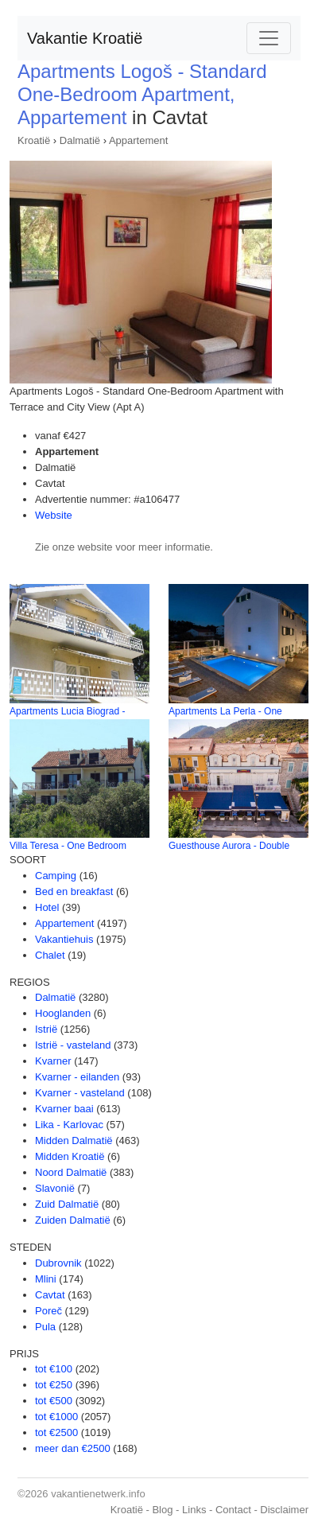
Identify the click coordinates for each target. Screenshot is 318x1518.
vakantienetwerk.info (98, 1494)
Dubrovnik (58, 1263)
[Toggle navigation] (268, 38)
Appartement (138, 140)
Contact (233, 1510)
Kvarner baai (64, 1109)
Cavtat (50, 1295)
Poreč (48, 1311)
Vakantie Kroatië (84, 38)
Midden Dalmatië (74, 1140)
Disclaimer (284, 1510)
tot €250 (53, 1385)
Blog (162, 1510)
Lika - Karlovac (69, 1125)
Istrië (46, 1029)
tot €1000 (56, 1417)
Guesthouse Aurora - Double (229, 845)
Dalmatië (80, 140)
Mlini (45, 1279)
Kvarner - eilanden (77, 1077)
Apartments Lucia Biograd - (67, 711)
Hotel (47, 907)
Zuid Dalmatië (67, 1204)
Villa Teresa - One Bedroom (68, 845)
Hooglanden (63, 1013)
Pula (45, 1327)
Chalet (50, 955)
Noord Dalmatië (71, 1172)
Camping (55, 876)
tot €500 (53, 1401)
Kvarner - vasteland (80, 1093)
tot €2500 (56, 1432)
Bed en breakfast (74, 891)
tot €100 (53, 1369)
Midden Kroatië (69, 1156)
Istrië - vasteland (73, 1045)
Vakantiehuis (64, 939)
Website (53, 515)
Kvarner (53, 1061)
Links (194, 1510)
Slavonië (55, 1188)
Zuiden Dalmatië (73, 1220)
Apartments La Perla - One (225, 711)
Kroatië (33, 140)
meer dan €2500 (73, 1448)
